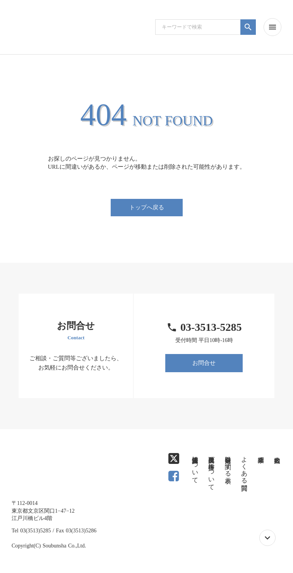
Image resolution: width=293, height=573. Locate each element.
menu (272, 27)
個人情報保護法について (195, 466)
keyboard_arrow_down (267, 537)
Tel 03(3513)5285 (31, 531)
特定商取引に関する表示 (228, 462)
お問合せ (204, 363)
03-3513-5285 (211, 327)
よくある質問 (244, 466)
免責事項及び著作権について (211, 469)
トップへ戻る (146, 207)
